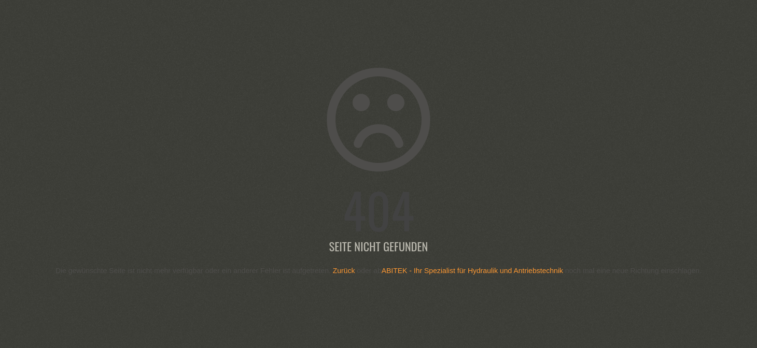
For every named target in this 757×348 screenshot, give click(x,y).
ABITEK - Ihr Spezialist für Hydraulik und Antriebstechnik (472, 270)
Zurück (344, 270)
